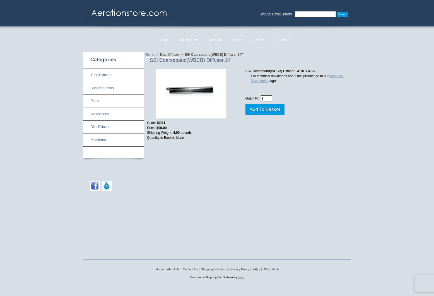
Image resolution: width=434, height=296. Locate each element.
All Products (189, 40)
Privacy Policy (239, 269)
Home (164, 40)
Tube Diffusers (101, 75)
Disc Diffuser (100, 127)
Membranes (99, 140)
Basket (237, 40)
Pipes (95, 101)
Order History (282, 14)
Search (259, 40)
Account (215, 40)
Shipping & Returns (214, 269)
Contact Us (190, 269)
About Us (173, 269)
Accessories (100, 114)
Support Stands (102, 88)
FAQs (256, 269)
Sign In (265, 14)
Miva (240, 277)
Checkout (282, 40)
